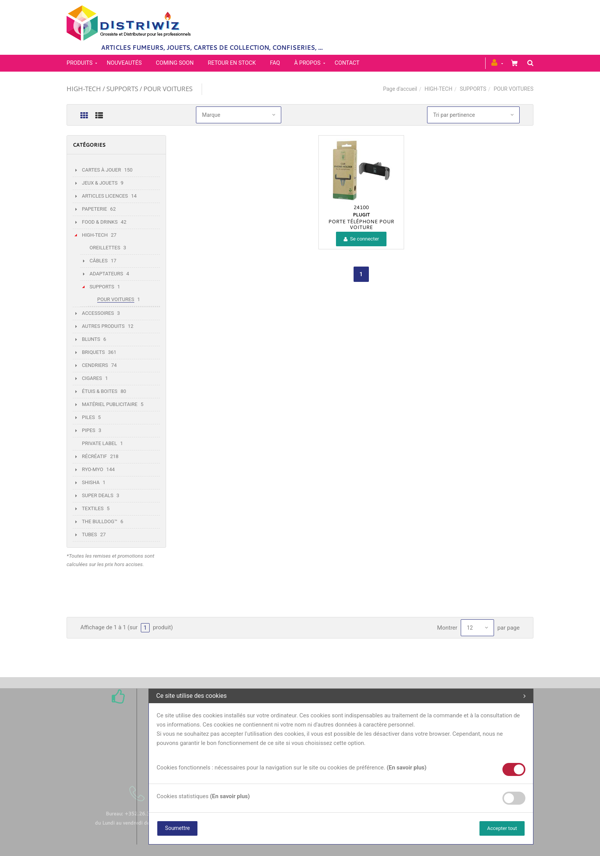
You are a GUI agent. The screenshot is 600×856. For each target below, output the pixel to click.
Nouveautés (124, 63)
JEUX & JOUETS (99, 183)
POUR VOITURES (115, 299)
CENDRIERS (95, 365)
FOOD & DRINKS (99, 222)
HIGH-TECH (439, 89)
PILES (88, 417)
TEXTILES (93, 508)
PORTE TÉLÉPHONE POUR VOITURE (361, 224)
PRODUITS (80, 63)
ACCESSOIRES (98, 313)
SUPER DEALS (97, 495)
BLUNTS (91, 339)
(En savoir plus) (406, 767)
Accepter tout (502, 828)
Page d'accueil (400, 89)
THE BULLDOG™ (99, 521)
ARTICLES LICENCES (105, 196)
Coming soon (175, 63)
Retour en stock (232, 63)
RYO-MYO (92, 469)
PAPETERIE (94, 209)
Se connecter (361, 239)
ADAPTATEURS (106, 274)
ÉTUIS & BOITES (99, 391)
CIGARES (92, 378)
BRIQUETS (93, 352)
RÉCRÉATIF (94, 456)
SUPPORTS (473, 89)
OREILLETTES (105, 247)
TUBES (89, 534)
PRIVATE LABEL (99, 443)
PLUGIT (361, 214)
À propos (307, 63)
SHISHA (90, 482)
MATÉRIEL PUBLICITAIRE (109, 404)
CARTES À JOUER (101, 170)
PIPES (88, 430)
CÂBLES (99, 261)
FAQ (275, 63)
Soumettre (177, 828)
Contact (347, 63)
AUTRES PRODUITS (103, 326)
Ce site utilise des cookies (341, 696)
